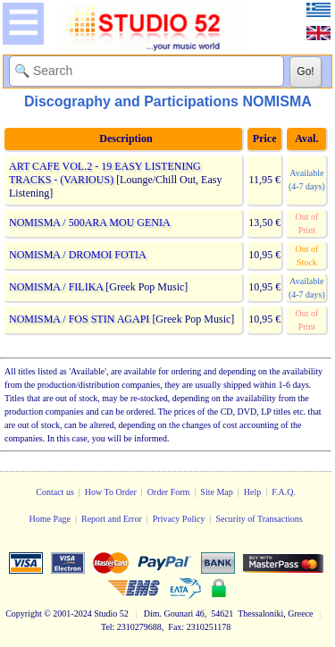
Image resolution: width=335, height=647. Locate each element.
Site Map (216, 492)
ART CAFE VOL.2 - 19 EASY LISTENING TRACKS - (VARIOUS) (105, 173)
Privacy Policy (179, 519)
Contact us (55, 492)
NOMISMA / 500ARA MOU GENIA (89, 222)
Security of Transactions (258, 519)
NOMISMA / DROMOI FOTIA (77, 254)
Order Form (168, 492)
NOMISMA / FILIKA (56, 287)
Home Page (50, 519)
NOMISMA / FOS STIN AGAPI (79, 319)
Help (252, 492)
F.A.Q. (284, 492)
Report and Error (111, 519)
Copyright (23, 613)
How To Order (111, 492)
